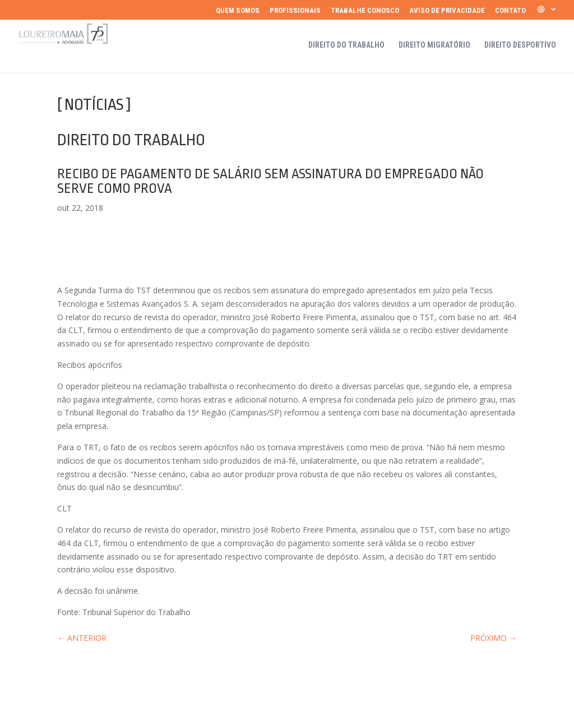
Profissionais (295, 11)
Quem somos (238, 11)
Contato (510, 11)
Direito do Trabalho (346, 45)
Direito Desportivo (520, 45)
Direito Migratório (434, 45)
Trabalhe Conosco (365, 11)
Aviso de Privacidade (447, 11)
